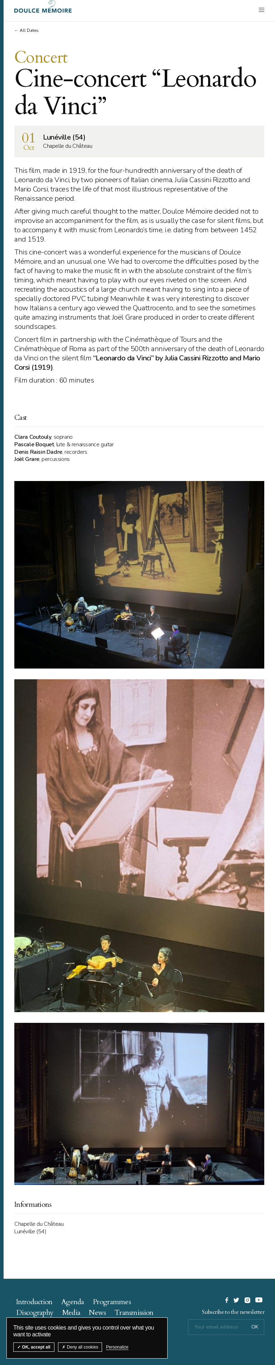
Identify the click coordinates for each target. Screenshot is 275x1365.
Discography (34, 1312)
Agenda (72, 1302)
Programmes (112, 1302)
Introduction (34, 1302)
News (97, 1312)
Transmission (134, 1312)
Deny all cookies (80, 1347)
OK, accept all (33, 1347)
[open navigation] (261, 9)
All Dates (29, 30)
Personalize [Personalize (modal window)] (117, 1347)
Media (71, 1312)
